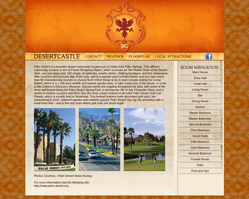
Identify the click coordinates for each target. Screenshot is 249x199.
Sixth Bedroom (200, 147)
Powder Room (200, 159)
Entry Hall (200, 78)
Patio (200, 165)
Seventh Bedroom (200, 153)
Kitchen (200, 107)
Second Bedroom (200, 124)
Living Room (200, 89)
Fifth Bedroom (200, 141)
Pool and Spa (200, 170)
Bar (200, 95)
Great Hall (200, 83)
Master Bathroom (200, 118)
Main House (200, 72)
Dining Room (200, 101)
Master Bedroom (200, 112)
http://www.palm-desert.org (51, 185)
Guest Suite (200, 136)
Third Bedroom (200, 130)
